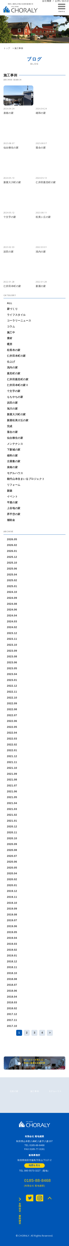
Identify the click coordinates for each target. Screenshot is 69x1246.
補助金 (11, 520)
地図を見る (34, 1165)
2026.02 (12, 545)
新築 (9, 490)
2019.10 (12, 902)
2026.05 (12, 539)
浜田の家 (12, 402)
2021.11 (12, 762)
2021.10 (12, 767)
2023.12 (12, 633)
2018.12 (12, 961)
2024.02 (12, 627)
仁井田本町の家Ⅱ (18, 385)
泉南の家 (12, 467)
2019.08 (12, 914)
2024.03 (12, 621)
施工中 (11, 332)
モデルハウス (15, 473)
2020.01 (12, 885)
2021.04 (12, 803)
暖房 (9, 344)
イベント (12, 496)
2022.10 (12, 697)
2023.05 (12, 668)
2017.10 (12, 1025)
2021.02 (12, 814)
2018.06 (12, 990)
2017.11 (12, 1020)
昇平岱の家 (13, 514)
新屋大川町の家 (16, 414)
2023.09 (12, 650)
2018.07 (12, 984)
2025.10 (12, 562)
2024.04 (12, 615)
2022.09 (12, 703)
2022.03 (12, 738)
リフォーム (13, 484)
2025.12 (12, 556)
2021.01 (12, 820)
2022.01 (12, 750)
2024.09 (12, 597)
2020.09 (12, 844)
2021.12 (12, 756)
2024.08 (12, 603)
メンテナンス (15, 443)
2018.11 (12, 967)
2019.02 (12, 949)
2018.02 (12, 1008)
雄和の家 (12, 455)
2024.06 (12, 609)
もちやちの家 (15, 396)
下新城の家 (13, 449)
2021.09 (12, 773)
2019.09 (12, 908)
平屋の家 (12, 502)
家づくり (12, 308)
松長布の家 (13, 350)
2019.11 (12, 896)
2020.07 (12, 855)
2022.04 (12, 732)
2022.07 (12, 715)
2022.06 (12, 720)
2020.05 (12, 867)
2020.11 (12, 832)
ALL (9, 303)
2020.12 (12, 826)
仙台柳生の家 (15, 437)
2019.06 (12, 926)
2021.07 (12, 785)
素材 (9, 338)
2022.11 (12, 691)
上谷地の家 (13, 508)
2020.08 (12, 850)
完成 (9, 426)
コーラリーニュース (19, 320)
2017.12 (12, 1014)
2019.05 (12, 932)
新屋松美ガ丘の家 (18, 420)
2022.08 (12, 709)
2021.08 (12, 779)
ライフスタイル (16, 314)
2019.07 (12, 920)
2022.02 (12, 744)
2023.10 (12, 644)
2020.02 (12, 879)
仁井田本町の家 (16, 355)
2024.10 (12, 591)
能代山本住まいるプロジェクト (26, 478)
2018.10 (12, 973)
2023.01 (12, 680)
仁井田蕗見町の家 (18, 379)
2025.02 (12, 580)
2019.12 (12, 890)
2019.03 (12, 943)
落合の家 (12, 431)
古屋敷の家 (13, 461)
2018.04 (12, 996)
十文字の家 (13, 391)
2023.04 (12, 674)
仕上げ (11, 361)
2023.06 (12, 662)
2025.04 (12, 574)
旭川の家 (12, 408)
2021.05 (12, 797)
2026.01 (12, 550)
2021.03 (12, 809)
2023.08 (12, 656)
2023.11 (12, 638)
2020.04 (12, 873)
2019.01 (12, 955)
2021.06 (12, 791)
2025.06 (12, 568)
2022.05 (12, 726)
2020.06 (12, 861)
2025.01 (12, 586)
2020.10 (12, 838)
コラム (11, 326)
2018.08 (12, 979)
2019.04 (12, 937)
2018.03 (12, 1002)
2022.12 (12, 685)
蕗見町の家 (13, 373)
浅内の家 (12, 367)
